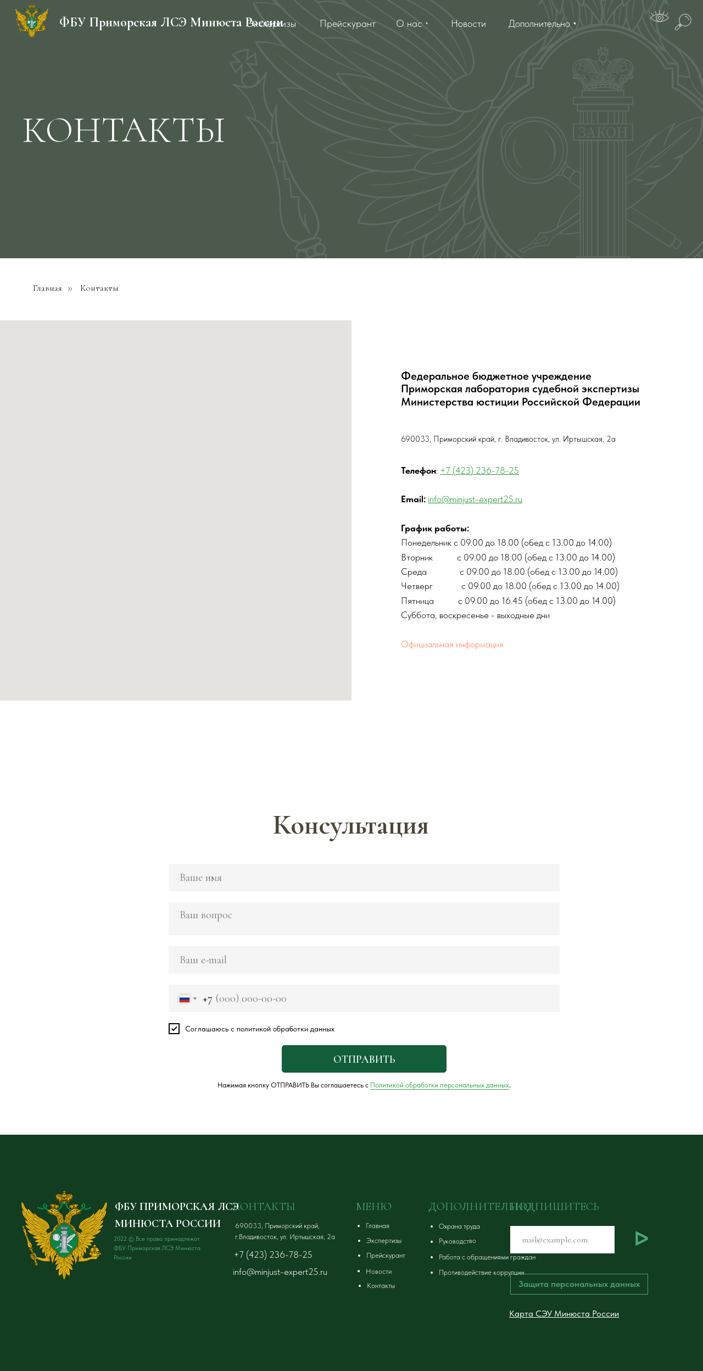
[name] (364, 877)
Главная (47, 288)
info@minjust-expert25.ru (280, 1271)
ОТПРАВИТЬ (364, 1059)
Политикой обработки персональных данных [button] (439, 1085)
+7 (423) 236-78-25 (273, 1254)
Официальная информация (452, 644)
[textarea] (364, 918)
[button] (508, 1226)
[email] (364, 960)
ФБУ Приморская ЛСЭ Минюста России (171, 22)
